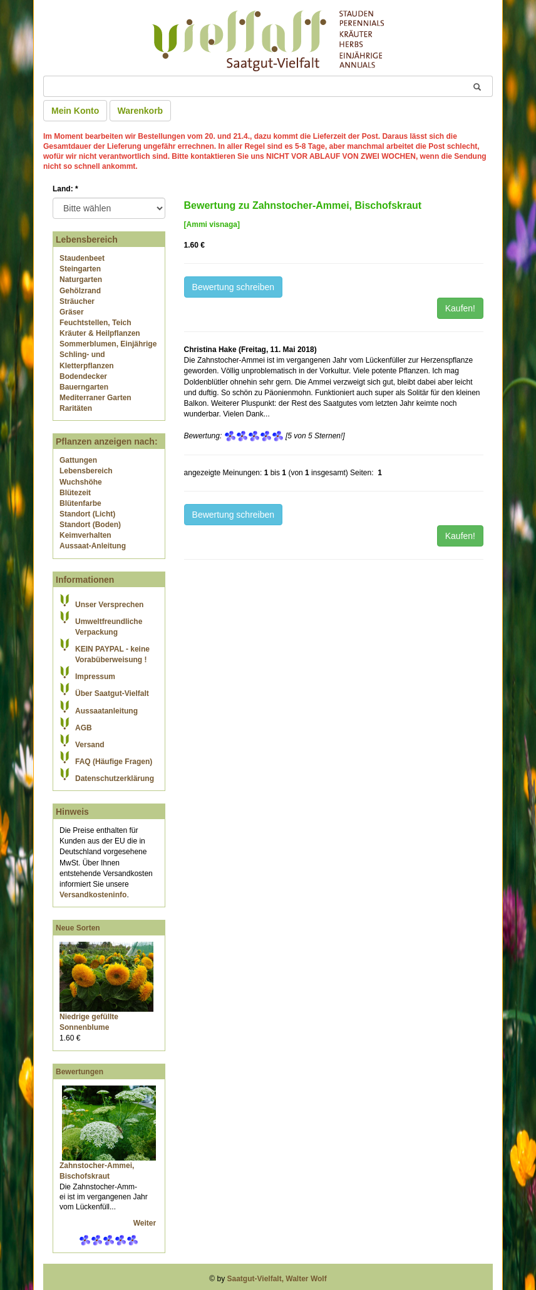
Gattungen (78, 460)
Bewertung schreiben (233, 287)
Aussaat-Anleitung (92, 546)
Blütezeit (75, 492)
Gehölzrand (80, 290)
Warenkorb (140, 111)
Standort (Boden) (90, 524)
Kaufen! (460, 308)
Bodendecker (83, 376)
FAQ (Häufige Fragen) (113, 761)
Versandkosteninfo (92, 894)
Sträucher (77, 301)
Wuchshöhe (80, 482)
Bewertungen (79, 1071)
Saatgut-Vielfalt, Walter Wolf (277, 1278)
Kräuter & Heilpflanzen (99, 333)
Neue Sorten (78, 928)
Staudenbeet (82, 258)
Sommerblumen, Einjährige (108, 344)
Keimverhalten (85, 535)
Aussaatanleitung (106, 711)
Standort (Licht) (87, 514)
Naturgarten (80, 279)
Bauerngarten (83, 387)
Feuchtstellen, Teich (95, 322)
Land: (65, 188)
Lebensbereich (86, 470)
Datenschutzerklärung (114, 778)
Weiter (145, 1223)
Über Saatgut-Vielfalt (112, 693)
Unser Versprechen (109, 604)
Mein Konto (75, 111)
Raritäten (75, 408)
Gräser (71, 312)
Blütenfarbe (80, 503)
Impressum (95, 676)
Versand (90, 744)
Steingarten (80, 269)
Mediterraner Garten (95, 397)
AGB (83, 727)
